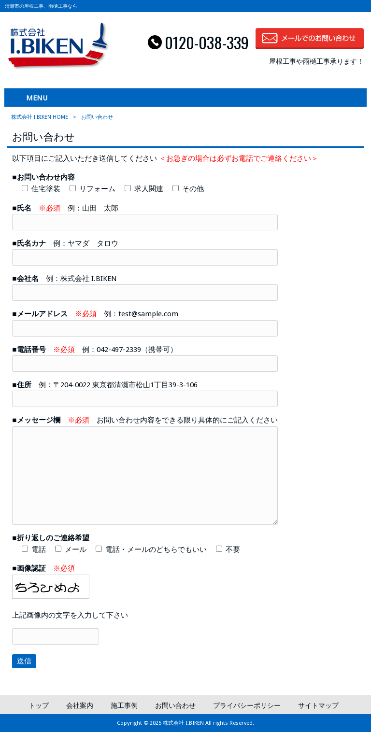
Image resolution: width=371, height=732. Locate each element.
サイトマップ (318, 705)
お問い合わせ (175, 705)
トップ (39, 705)
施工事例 (124, 705)
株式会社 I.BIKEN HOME (39, 117)
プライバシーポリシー (247, 705)
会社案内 (79, 705)
